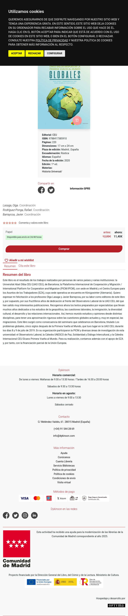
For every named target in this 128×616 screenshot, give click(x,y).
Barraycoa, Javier (13, 214)
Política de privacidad (64, 469)
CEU (54, 134)
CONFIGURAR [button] (54, 53)
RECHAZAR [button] (34, 53)
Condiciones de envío (64, 478)
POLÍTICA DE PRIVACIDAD (52, 40)
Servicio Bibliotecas (64, 465)
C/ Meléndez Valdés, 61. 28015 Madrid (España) (64, 421)
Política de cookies (64, 474)
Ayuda (64, 453)
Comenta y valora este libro (33, 222)
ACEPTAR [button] (16, 53)
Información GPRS (80, 188)
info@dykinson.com (64, 435)
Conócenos (64, 457)
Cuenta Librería (64, 461)
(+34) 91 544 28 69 (64, 428)
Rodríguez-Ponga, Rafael (17, 210)
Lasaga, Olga (10, 205)
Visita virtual (64, 482)
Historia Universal (51, 171)
